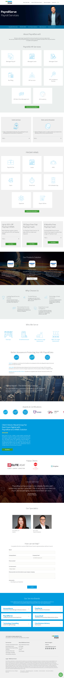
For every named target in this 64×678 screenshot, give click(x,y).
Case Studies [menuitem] (21, 651)
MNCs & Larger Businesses (56, 340)
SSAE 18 (10, 363)
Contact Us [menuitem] (54, 2)
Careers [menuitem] (20, 649)
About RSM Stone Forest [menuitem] (36, 2)
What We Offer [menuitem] (26, 2)
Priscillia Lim (15, 530)
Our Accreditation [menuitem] (51, 27)
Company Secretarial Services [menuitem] (12, 644)
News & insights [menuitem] (48, 642)
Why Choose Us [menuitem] (42, 27)
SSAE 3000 (11, 367)
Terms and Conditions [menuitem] (49, 670)
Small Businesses (24, 339)
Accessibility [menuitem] (36, 670)
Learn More (10, 244)
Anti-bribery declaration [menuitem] (24, 671)
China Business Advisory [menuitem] (11, 654)
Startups (8, 339)
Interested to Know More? (32, 107)
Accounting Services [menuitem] (10, 646)
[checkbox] (32, 582)
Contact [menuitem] (47, 644)
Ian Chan (35, 530)
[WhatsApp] (60, 675)
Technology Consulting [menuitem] (10, 652)
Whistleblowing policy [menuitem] (29, 670)
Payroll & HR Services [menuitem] (13, 27)
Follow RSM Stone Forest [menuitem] (50, 646)
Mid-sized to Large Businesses (40, 340)
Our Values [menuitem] (21, 648)
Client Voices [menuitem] (33, 30)
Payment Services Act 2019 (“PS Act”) (17, 371)
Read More (7, 449)
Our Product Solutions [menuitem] (32, 27)
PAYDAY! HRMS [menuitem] (23, 27)
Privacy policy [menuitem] (22, 670)
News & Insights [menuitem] (47, 2)
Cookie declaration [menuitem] (42, 670)
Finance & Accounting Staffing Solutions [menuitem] (12, 648)
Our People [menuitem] (21, 646)
